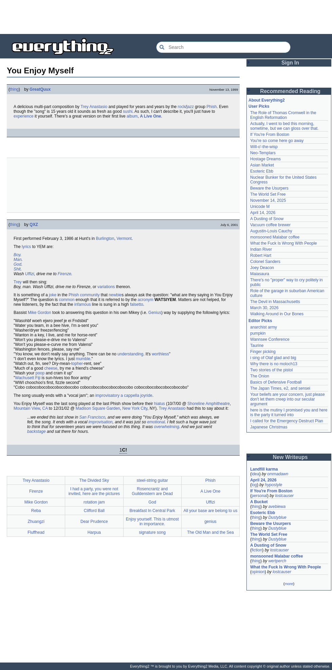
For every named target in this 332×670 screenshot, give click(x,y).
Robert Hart (260, 255)
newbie (115, 295)
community (89, 295)
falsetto (136, 304)
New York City (134, 408)
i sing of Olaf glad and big (273, 357)
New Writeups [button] (290, 457)
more (288, 584)
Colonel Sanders (265, 261)
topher (77, 363)
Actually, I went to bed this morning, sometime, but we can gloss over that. (284, 126)
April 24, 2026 (263, 480)
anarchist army (263, 327)
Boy (17, 254)
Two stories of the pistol (271, 370)
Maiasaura (259, 273)
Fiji (37, 377)
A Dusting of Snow (266, 218)
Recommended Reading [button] (290, 91)
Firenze (64, 273)
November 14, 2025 (268, 200)
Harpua (94, 532)
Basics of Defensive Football (275, 382)
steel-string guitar (152, 480)
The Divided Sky (94, 480)
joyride (146, 395)
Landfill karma (264, 469)
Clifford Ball (94, 510)
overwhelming (166, 426)
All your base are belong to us (210, 510)
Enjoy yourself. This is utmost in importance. (152, 521)
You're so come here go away (276, 140)
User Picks (258, 106)
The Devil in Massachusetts (275, 301)
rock (182, 106)
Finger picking (263, 351)
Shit (17, 269)
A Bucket (259, 501)
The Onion (259, 376)
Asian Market (262, 165)
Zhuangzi (35, 521)
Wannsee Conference (270, 339)
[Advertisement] (166, 17)
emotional (156, 422)
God (17, 264)
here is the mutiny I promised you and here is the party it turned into (288, 412)
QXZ (34, 224)
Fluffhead (35, 532)
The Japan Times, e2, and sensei (280, 388)
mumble (83, 358)
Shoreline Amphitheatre (208, 403)
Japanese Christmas (268, 427)
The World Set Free (267, 194)
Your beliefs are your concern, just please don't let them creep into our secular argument (287, 399)
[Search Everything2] (223, 47)
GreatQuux (40, 89)
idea (255, 474)
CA (45, 408)
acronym (145, 299)
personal (259, 495)
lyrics (26, 246)
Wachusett (24, 377)
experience (24, 116)
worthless (160, 354)
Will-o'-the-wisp (264, 146)
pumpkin (257, 333)
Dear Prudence (94, 521)
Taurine (256, 345)
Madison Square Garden (98, 408)
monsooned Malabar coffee (274, 237)
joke (52, 295)
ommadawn (277, 474)
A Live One (150, 116)
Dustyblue (277, 517)
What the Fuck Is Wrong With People (283, 243)
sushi (127, 111)
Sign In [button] (290, 63)
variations (106, 286)
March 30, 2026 (264, 307)
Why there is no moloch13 (273, 364)
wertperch (277, 561)
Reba (36, 510)
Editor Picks (260, 320)
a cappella (130, 395)
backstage (36, 431)
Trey (18, 282)
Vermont (124, 238)
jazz (190, 106)
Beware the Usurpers (269, 188)
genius (210, 521)
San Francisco (92, 417)
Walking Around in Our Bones (276, 314)
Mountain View (27, 408)
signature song (152, 532)
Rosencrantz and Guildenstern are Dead (152, 491)
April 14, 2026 (262, 212)
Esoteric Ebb (261, 171)
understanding (130, 354)
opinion (258, 571)
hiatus (159, 403)
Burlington (105, 238)
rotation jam (94, 502)
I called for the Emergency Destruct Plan (286, 421)
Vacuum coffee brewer (270, 225)
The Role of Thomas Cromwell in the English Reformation (283, 115)
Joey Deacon (262, 267)
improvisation (101, 422)
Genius (154, 312)
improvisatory (107, 395)
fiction (257, 550)
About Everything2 (266, 100)
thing (14, 89)
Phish (211, 106)
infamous (82, 304)
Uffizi (29, 273)
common (66, 299)
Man (17, 259)
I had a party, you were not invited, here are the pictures (94, 491)
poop (40, 373)
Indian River (261, 249)
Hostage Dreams (265, 159)
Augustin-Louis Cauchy (271, 231)
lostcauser (284, 495)
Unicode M (260, 206)
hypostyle (273, 484)
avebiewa (276, 506)
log (254, 484)
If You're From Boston (269, 134)
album (132, 116)
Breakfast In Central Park (152, 510)
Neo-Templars (263, 153)
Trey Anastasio (93, 106)
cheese (50, 368)
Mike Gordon (39, 312)
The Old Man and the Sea (210, 532)
